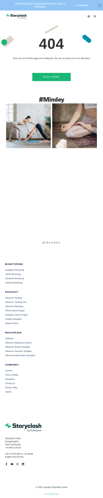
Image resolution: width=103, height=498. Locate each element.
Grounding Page (51, 494)
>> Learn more (81, 5)
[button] (89, 16)
